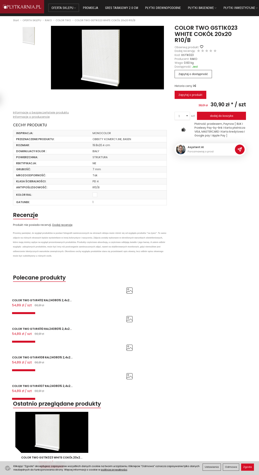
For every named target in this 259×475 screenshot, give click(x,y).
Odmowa (231, 467)
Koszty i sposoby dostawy (92, 447)
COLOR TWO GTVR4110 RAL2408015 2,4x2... (76, 307)
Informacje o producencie (31, 117)
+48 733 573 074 (31, 446)
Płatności (81, 437)
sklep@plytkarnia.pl (32, 437)
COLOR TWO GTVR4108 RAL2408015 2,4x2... (124, 307)
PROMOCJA (94, 8)
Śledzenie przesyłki (30, 451)
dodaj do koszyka (221, 116)
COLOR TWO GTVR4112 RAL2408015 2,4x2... (28, 307)
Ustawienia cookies (87, 452)
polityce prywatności (114, 470)
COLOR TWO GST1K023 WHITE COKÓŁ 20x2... (51, 380)
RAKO (193, 59)
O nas (136, 432)
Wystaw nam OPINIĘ (145, 447)
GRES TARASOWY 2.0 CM (125, 8)
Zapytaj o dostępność (193, 74)
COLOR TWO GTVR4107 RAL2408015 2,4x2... (172, 307)
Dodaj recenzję (62, 226)
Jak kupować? (84, 432)
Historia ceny (185, 86)
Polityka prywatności (145, 442)
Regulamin (139, 437)
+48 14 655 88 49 (31, 441)
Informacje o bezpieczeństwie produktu (42, 113)
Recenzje (27, 215)
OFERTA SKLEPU (67, 8)
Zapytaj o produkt (190, 95)
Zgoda (247, 467)
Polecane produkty (43, 279)
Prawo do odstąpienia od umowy (97, 442)
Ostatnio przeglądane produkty (64, 323)
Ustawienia (212, 467)
